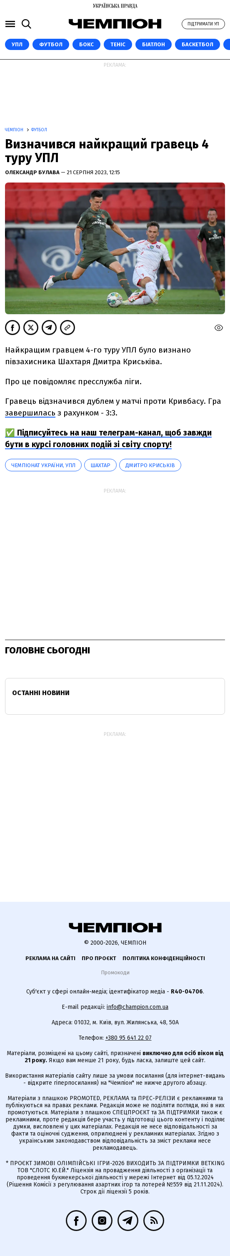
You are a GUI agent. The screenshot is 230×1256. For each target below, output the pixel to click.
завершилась (30, 413)
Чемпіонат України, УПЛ (43, 465)
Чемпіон (15, 130)
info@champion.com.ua (137, 1007)
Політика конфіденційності (163, 958)
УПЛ (17, 44)
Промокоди (115, 972)
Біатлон (153, 44)
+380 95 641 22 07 (128, 1037)
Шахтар (100, 465)
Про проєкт (99, 958)
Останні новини (41, 693)
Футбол (50, 44)
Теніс (117, 44)
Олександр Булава (33, 172)
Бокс (86, 44)
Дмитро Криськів (150, 465)
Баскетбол (197, 44)
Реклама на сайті (50, 958)
